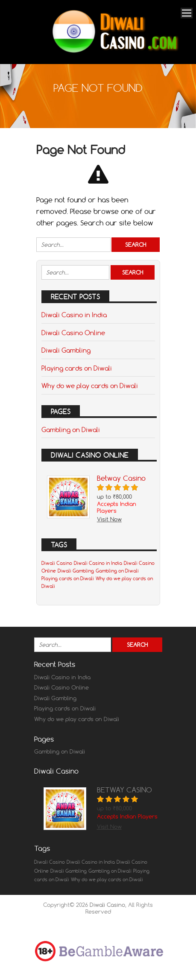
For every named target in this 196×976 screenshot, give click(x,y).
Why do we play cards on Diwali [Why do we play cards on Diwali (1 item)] (107, 879)
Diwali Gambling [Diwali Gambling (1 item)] (76, 571)
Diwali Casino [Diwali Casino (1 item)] (56, 563)
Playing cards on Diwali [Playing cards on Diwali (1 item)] (67, 579)
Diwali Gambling (66, 350)
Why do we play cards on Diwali (89, 385)
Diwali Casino (107, 904)
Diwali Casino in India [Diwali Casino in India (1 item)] (98, 563)
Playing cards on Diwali (76, 368)
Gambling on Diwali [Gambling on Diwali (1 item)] (117, 571)
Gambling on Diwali (70, 429)
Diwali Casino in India (74, 314)
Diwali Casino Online (73, 332)
